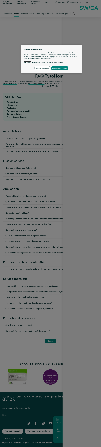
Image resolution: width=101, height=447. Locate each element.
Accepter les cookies (59, 68)
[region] (51, 59)
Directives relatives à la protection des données (47, 62)
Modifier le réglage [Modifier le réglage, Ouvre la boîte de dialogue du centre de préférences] (42, 68)
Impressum (27, 62)
